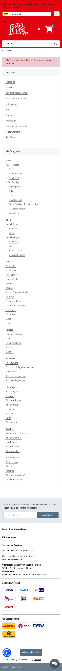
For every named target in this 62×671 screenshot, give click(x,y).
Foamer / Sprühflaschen (17, 433)
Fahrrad (9, 466)
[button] (39, 29)
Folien (12, 191)
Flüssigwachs (12, 362)
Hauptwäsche (15, 200)
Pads (8, 338)
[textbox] (27, 14)
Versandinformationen (16, 98)
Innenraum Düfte (13, 437)
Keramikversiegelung (15, 376)
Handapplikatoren (14, 334)
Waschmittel (11, 422)
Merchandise (12, 442)
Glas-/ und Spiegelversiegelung (20, 367)
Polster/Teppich (16, 250)
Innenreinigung (13, 404)
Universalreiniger (17, 208)
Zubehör (9, 318)
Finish (8, 417)
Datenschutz (12, 104)
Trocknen (10, 409)
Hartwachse (11, 371)
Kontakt (9, 87)
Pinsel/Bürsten (13, 446)
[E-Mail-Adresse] (20, 515)
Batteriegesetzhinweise (17, 126)
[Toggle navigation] (4, 21)
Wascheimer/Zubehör (16, 475)
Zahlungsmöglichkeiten (16, 92)
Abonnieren (47, 515)
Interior (9, 288)
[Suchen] (26, 43)
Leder (12, 233)
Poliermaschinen (13, 301)
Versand (37, 659)
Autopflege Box (13, 457)
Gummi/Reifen (15, 173)
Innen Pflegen (12, 224)
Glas (11, 169)
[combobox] (26, 14)
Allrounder (10, 310)
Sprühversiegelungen (15, 380)
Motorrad (10, 283)
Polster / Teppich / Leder (17, 292)
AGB (8, 109)
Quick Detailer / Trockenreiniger (24, 204)
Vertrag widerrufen (31, 652)
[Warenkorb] (48, 29)
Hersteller (10, 81)
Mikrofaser (11, 314)
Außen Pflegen (12, 164)
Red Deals (10, 137)
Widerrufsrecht (13, 131)
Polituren (10, 296)
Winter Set (11, 266)
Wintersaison (12, 462)
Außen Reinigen (13, 182)
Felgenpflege (15, 186)
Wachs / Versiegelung (16, 305)
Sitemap (10, 115)
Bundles (9, 323)
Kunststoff (14, 177)
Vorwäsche (14, 213)
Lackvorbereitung (14, 479)
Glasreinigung (12, 391)
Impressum (11, 120)
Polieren (9, 396)
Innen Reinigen (12, 237)
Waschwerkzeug (13, 400)
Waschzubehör (12, 451)
